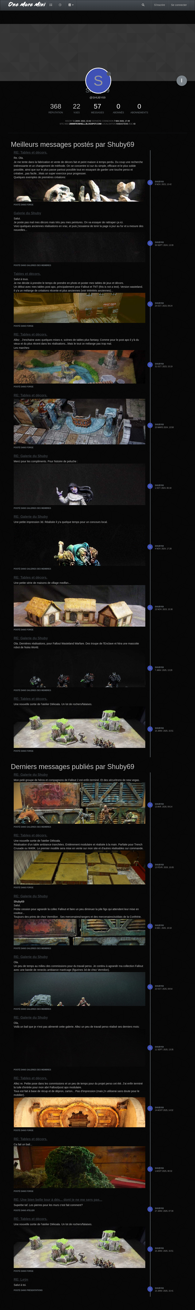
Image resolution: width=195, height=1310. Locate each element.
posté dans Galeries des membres (32, 265)
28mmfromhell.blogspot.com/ (85, 124)
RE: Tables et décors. (30, 152)
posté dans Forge (23, 205)
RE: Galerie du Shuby (31, 456)
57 (97, 106)
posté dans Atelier (24, 1210)
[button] (71, 5)
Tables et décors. (27, 274)
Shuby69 (159, 182)
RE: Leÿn (21, 1279)
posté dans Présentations (28, 1290)
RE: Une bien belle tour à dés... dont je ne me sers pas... (58, 1200)
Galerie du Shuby (27, 213)
